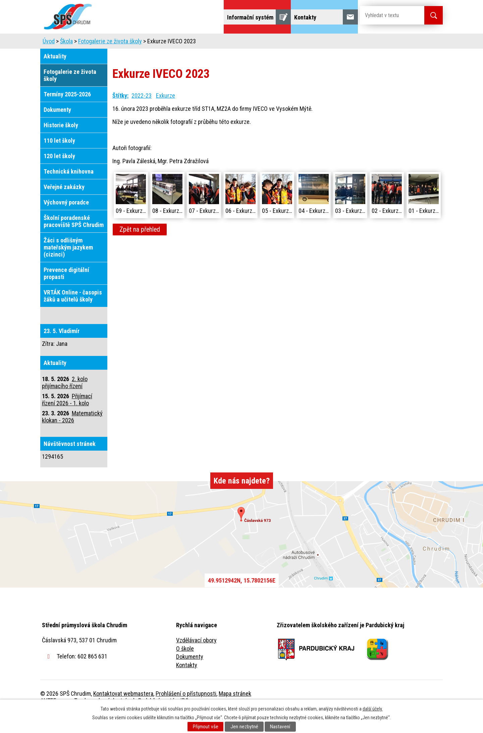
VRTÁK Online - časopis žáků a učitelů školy (73, 315)
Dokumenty (57, 128)
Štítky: (120, 114)
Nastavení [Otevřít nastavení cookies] (280, 727)
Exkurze (165, 114)
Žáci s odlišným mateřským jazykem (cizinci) (68, 266)
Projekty (351, 42)
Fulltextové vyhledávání (406, 42)
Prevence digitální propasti (66, 292)
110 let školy (59, 159)
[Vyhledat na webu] (387, 15)
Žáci (283, 42)
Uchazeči (152, 42)
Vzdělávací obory (196, 658)
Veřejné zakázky (64, 205)
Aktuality (55, 75)
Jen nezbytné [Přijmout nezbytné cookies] (244, 727)
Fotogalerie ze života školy (110, 59)
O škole (185, 667)
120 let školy (59, 174)
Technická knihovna (69, 190)
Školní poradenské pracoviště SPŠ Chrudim (74, 240)
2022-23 (141, 114)
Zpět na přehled (139, 248)
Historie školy (61, 143)
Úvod (92, 42)
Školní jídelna (247, 42)
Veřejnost (315, 42)
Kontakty (186, 683)
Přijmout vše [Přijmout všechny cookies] (205, 727)
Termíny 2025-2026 (67, 113)
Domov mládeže (196, 42)
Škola (119, 42)
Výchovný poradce (66, 221)
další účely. (373, 709)
